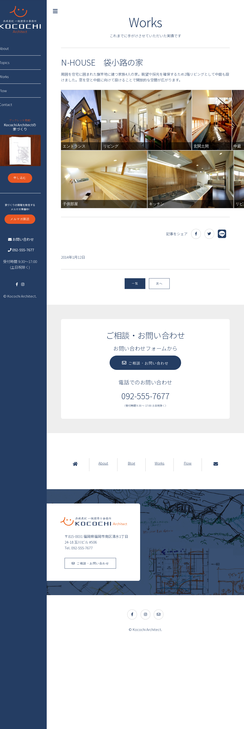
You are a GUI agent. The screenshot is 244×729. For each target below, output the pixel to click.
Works (162, 546)
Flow (189, 546)
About (108, 546)
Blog (135, 546)
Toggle (62, 11)
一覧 (138, 366)
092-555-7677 (29, 249)
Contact (12, 104)
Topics (11, 62)
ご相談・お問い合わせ (152, 446)
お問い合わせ (29, 239)
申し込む (26, 177)
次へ (163, 366)
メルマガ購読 (26, 219)
